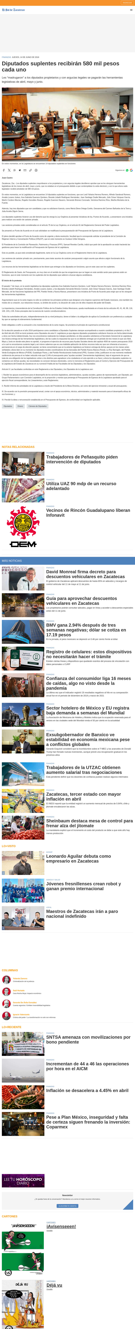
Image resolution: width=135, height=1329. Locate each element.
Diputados (8, 406)
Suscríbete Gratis (68, 1206)
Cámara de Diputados (38, 406)
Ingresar (127, 3)
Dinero (20, 406)
